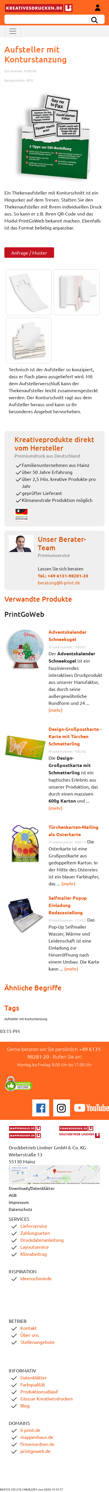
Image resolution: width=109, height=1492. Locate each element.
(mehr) (55, 710)
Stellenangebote (37, 1342)
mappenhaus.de (36, 1437)
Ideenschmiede (36, 1278)
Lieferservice (33, 1226)
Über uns (29, 1335)
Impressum (19, 1202)
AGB (13, 1195)
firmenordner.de (37, 1444)
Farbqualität (32, 1384)
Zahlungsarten (35, 1233)
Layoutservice (34, 1247)
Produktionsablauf (39, 1391)
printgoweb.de (35, 1451)
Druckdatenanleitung (42, 1240)
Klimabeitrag (33, 1254)
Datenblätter (33, 1377)
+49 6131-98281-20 (68, 576)
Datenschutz (20, 1209)
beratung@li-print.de (59, 582)
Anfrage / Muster (29, 252)
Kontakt (28, 1328)
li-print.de (30, 1430)
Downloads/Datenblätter (32, 1188)
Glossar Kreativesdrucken (46, 1398)
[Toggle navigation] (13, 31)
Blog (25, 1405)
